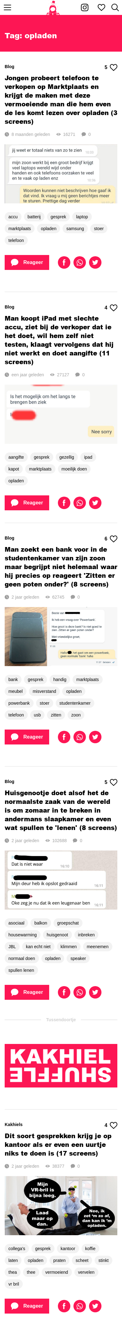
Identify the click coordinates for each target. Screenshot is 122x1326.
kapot (13, 468)
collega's (16, 1248)
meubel (15, 691)
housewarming (22, 934)
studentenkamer (75, 703)
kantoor (68, 1248)
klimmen (69, 946)
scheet (82, 1260)
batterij (34, 216)
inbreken (86, 934)
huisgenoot (57, 934)
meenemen (98, 946)
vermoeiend (56, 1272)
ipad (88, 457)
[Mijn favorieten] (101, 7)
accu (13, 216)
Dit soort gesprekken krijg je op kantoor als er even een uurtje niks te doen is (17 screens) (58, 1144)
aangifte (16, 457)
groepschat (68, 922)
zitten (56, 714)
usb (37, 714)
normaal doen (21, 958)
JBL (12, 946)
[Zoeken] (115, 7)
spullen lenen (21, 970)
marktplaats (19, 228)
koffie (90, 1248)
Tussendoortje (61, 1019)
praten (59, 1260)
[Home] (53, 7)
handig (59, 679)
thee (31, 1272)
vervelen (86, 1272)
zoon (76, 714)
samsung (75, 228)
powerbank (19, 703)
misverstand (44, 691)
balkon (40, 922)
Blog (9, 66)
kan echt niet (38, 946)
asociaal (16, 922)
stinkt (103, 1260)
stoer (99, 228)
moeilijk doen (74, 468)
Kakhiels (14, 1124)
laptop (82, 216)
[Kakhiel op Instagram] (85, 7)
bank (13, 679)
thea (12, 1272)
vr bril (13, 1284)
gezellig (66, 457)
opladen (48, 228)
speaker (78, 958)
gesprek (58, 216)
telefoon (16, 240)
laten (13, 1260)
